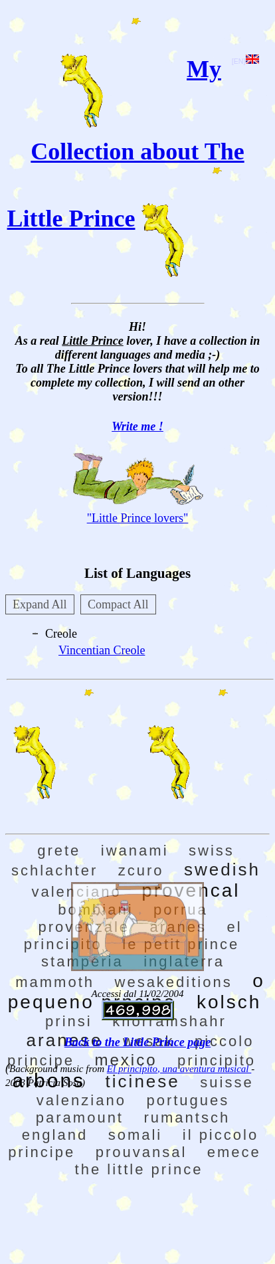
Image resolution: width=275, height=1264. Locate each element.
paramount (80, 1117)
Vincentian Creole (101, 650)
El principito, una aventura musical (179, 1068)
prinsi (68, 1021)
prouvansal (141, 1152)
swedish (222, 869)
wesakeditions (173, 982)
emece (234, 1152)
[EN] (245, 61)
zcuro (141, 870)
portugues (187, 1100)
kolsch (229, 1002)
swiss (211, 850)
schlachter (54, 870)
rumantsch (186, 1117)
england (55, 1135)
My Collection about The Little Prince (125, 144)
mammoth (54, 982)
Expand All (40, 604)
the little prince (139, 1169)
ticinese (143, 1081)
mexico (125, 1060)
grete (58, 850)
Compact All (118, 604)
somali (135, 1135)
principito (216, 1060)
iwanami (135, 850)
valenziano (81, 1100)
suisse (226, 1082)
